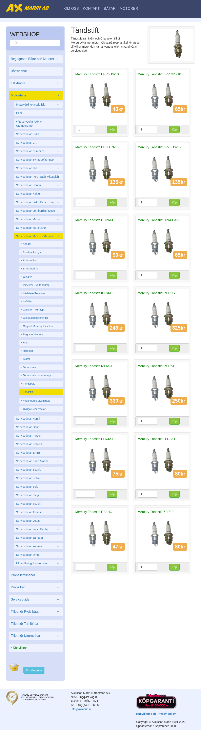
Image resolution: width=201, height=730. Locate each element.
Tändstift (28, 391)
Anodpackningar (32, 252)
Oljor (38, 113)
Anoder (27, 243)
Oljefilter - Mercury (33, 309)
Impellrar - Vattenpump (36, 284)
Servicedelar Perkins (38, 444)
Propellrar (36, 587)
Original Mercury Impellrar (38, 326)
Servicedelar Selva (38, 478)
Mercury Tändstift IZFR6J (156, 366)
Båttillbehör (36, 71)
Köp (112, 129)
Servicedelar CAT (38, 143)
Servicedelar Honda (38, 185)
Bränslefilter (30, 260)
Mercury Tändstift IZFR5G (156, 293)
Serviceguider (36, 599)
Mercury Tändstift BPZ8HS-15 (159, 147)
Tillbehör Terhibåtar (36, 624)
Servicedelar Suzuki (38, 504)
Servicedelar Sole (38, 487)
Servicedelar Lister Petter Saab (38, 202)
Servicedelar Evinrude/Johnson (38, 160)
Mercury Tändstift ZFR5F (156, 512)
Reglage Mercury (33, 334)
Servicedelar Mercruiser (38, 228)
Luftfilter (27, 301)
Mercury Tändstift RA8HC (93, 512)
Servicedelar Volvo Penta (38, 529)
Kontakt (91, 8)
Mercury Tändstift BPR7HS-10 (159, 74)
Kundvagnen (34, 670)
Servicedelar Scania (38, 470)
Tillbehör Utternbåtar (36, 636)
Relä (25, 342)
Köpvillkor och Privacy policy (156, 713)
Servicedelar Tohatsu (38, 512)
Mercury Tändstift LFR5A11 (157, 439)
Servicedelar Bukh (38, 134)
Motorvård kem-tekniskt (38, 105)
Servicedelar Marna (38, 219)
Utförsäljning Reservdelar (38, 563)
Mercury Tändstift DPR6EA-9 (158, 220)
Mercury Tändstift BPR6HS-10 (97, 74)
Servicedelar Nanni (38, 419)
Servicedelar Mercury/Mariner (38, 236)
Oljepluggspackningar (35, 317)
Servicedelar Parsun (38, 436)
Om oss (71, 8)
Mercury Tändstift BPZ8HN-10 (97, 147)
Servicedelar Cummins (38, 151)
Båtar (110, 8)
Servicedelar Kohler (38, 194)
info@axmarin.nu (81, 709)
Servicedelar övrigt (38, 555)
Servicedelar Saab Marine (38, 461)
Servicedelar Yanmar (38, 546)
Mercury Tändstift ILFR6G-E (95, 293)
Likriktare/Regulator (34, 293)
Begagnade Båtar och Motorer (36, 59)
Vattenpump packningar (37, 400)
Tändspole (29, 383)
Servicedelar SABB (38, 453)
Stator (26, 358)
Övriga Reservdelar (34, 408)
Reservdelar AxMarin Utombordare (30, 123)
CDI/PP (27, 276)
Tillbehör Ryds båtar (36, 611)
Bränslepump (31, 268)
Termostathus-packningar (37, 375)
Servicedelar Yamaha (38, 538)
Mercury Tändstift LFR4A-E (95, 439)
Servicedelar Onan (38, 427)
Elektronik (36, 83)
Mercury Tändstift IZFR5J (93, 366)
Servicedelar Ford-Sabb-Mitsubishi (38, 177)
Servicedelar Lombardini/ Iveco (38, 211)
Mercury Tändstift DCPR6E (94, 220)
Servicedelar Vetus (38, 521)
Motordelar (36, 95)
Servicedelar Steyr (38, 495)
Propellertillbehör (36, 575)
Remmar (28, 350)
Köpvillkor (20, 648)
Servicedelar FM (38, 168)
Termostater (30, 367)
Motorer (129, 8)
